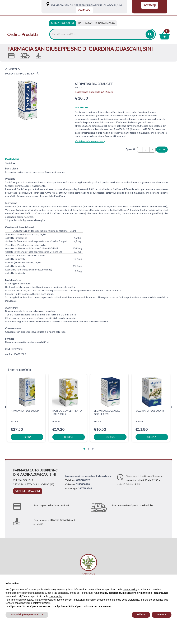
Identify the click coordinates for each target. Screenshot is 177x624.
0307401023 (83, 480)
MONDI (9, 73)
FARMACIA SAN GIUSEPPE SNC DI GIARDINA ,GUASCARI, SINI (86, 5)
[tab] (96, 23)
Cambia (84, 10)
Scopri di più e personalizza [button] (27, 614)
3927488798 (83, 484)
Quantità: (130, 149)
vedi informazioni (27, 491)
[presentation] (6, 407)
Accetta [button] (161, 614)
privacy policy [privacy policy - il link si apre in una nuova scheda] (130, 589)
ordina (161, 149)
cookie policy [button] (55, 596)
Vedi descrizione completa (90, 141)
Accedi (149, 5)
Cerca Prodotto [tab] (62, 22)
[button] (84, 448)
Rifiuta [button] (141, 614)
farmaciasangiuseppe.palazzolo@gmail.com (88, 476)
